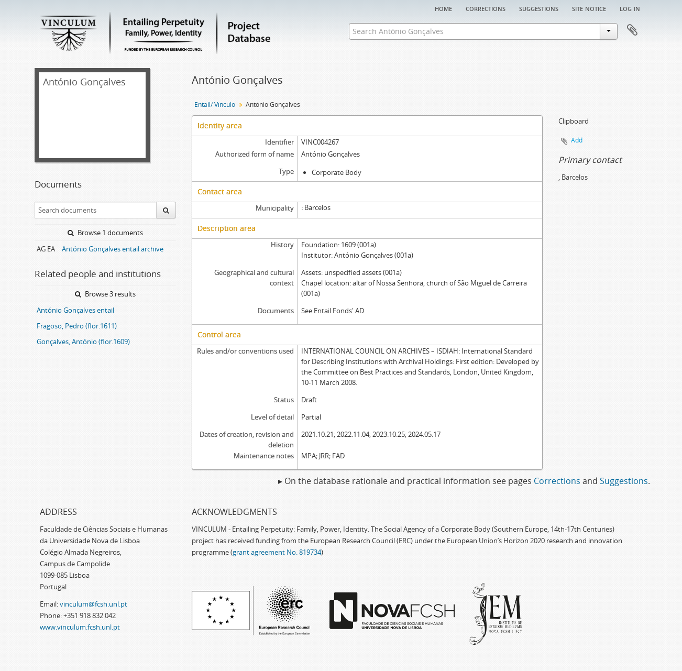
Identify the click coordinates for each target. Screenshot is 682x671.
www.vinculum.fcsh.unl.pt (80, 627)
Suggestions (538, 8)
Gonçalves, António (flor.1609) (83, 341)
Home (443, 8)
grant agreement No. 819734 (277, 552)
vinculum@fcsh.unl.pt (93, 604)
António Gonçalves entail (75, 310)
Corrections (485, 8)
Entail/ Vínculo (214, 104)
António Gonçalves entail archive (112, 249)
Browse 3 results (105, 294)
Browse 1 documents (105, 232)
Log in (630, 8)
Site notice (589, 8)
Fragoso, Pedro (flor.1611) (77, 326)
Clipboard (632, 30)
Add (576, 140)
